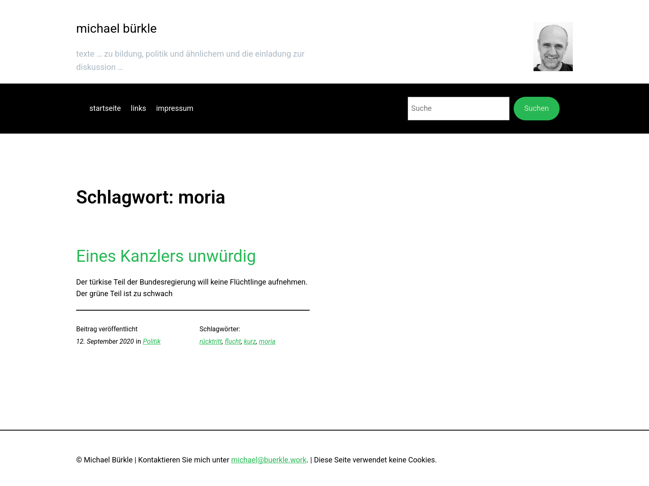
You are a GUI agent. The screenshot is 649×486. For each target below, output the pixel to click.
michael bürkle (116, 28)
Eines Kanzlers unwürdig (166, 256)
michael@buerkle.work (268, 459)
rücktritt (211, 341)
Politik (152, 341)
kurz (250, 341)
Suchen (536, 108)
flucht (233, 341)
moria (267, 341)
